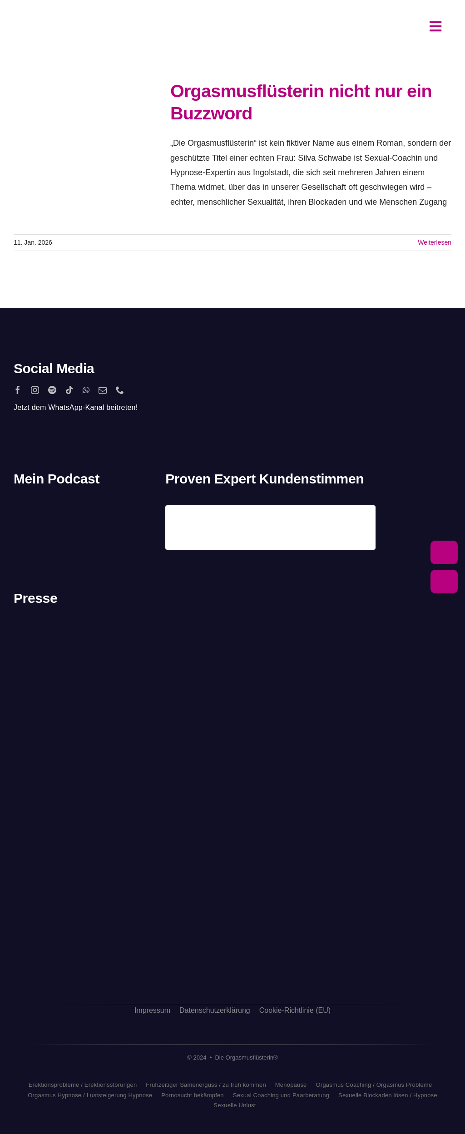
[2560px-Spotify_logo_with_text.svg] (46, 509)
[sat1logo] (45, 851)
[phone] (120, 390)
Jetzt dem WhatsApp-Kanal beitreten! (76, 407)
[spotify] (52, 390)
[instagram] (35, 390)
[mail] (103, 390)
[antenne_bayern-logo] (118, 720)
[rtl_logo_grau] (59, 771)
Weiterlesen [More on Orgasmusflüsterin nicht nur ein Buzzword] (434, 242)
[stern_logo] (59, 669)
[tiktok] (69, 390)
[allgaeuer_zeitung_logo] (118, 968)
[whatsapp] (86, 390)
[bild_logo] (118, 901)
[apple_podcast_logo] (98, 509)
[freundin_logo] (59, 805)
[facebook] (18, 390)
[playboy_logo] (59, 628)
